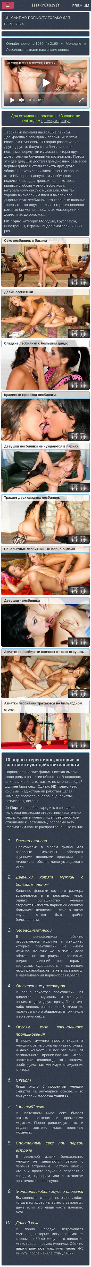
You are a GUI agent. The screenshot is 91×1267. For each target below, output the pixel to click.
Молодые (73, 43)
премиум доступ (55, 121)
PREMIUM (80, 5)
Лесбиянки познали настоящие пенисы (38, 49)
